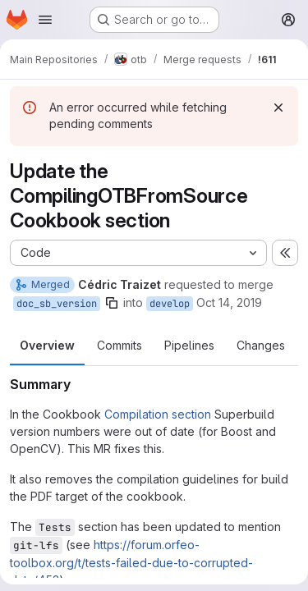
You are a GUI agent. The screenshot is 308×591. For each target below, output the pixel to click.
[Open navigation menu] (45, 20)
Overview (47, 345)
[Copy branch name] (112, 303)
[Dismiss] (278, 107)
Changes (261, 345)
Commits (119, 345)
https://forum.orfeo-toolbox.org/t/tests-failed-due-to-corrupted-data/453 (131, 562)
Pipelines (189, 345)
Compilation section (157, 414)
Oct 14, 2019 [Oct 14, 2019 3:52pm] (229, 302)
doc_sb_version (56, 303)
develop (169, 303)
